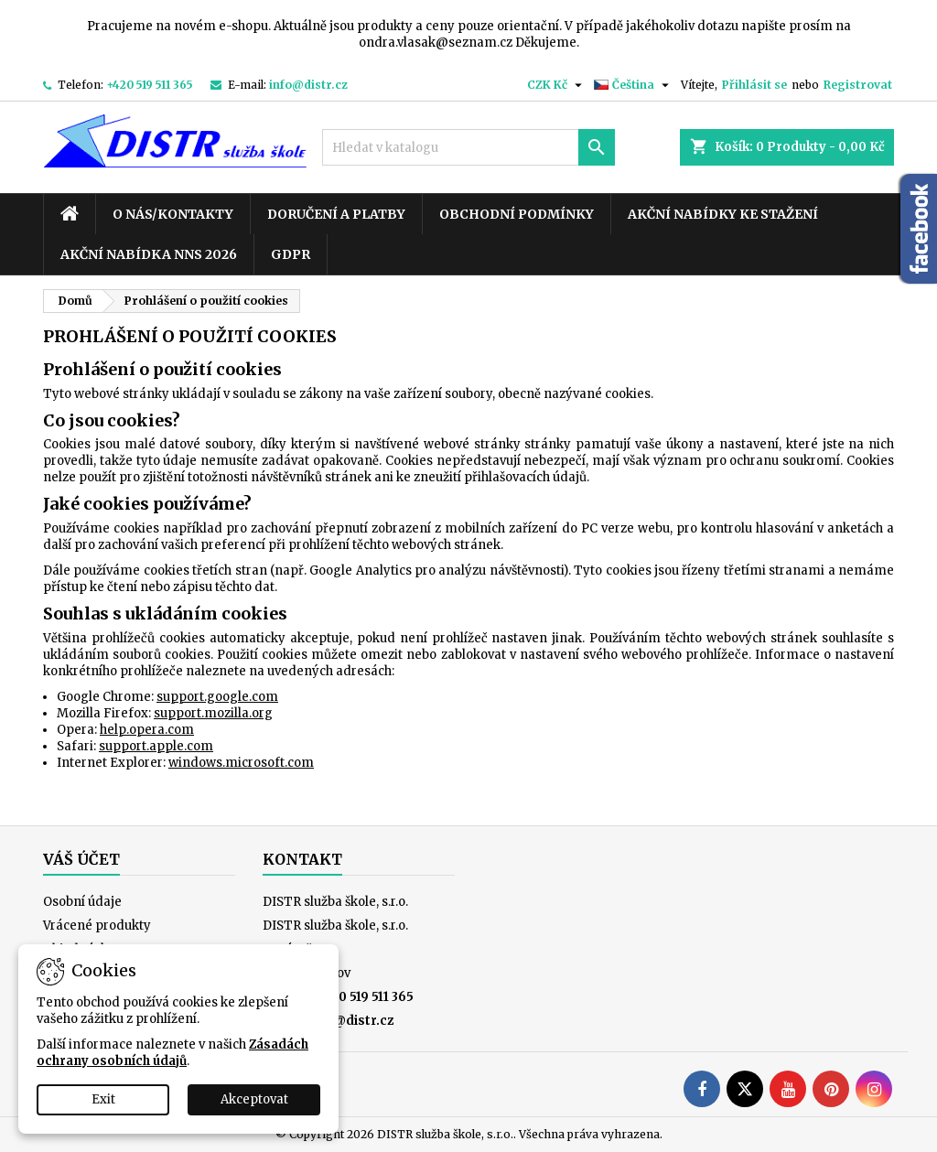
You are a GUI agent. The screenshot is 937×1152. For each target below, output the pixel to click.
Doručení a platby (336, 214)
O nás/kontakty (173, 214)
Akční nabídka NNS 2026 (148, 254)
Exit (103, 1099)
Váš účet (81, 859)
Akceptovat (254, 1099)
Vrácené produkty (97, 925)
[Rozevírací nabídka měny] (557, 85)
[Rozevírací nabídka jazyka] (633, 85)
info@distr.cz (308, 85)
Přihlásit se (754, 85)
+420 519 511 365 (149, 85)
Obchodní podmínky (516, 214)
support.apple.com (156, 746)
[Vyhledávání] (468, 147)
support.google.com (217, 697)
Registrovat (858, 85)
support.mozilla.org (213, 713)
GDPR (290, 254)
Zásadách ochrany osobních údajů (172, 1053)
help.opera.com (147, 729)
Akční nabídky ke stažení (723, 214)
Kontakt (302, 859)
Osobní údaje (82, 902)
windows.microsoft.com (241, 762)
